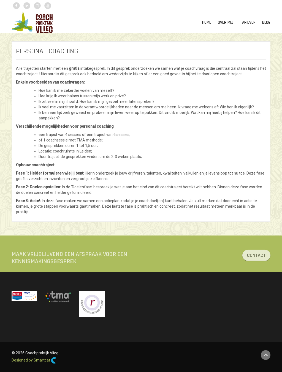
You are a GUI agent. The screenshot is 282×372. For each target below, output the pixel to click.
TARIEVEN (248, 22)
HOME (206, 22)
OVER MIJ (225, 22)
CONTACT (256, 257)
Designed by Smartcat (34, 360)
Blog (266, 22)
